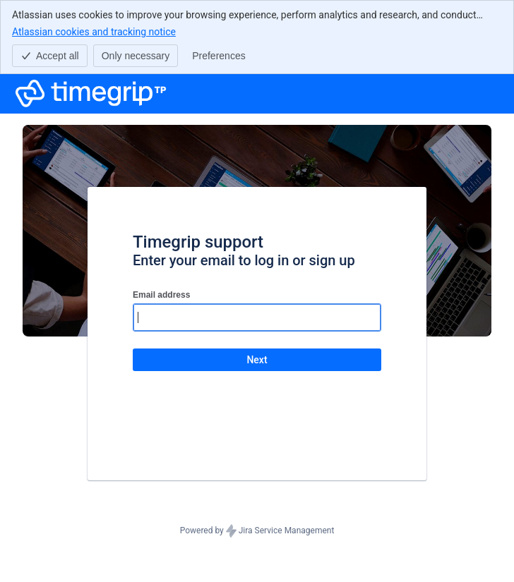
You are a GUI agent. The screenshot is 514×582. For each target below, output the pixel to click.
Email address (161, 295)
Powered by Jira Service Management (257, 531)
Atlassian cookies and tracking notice (94, 31)
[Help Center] (91, 93)
